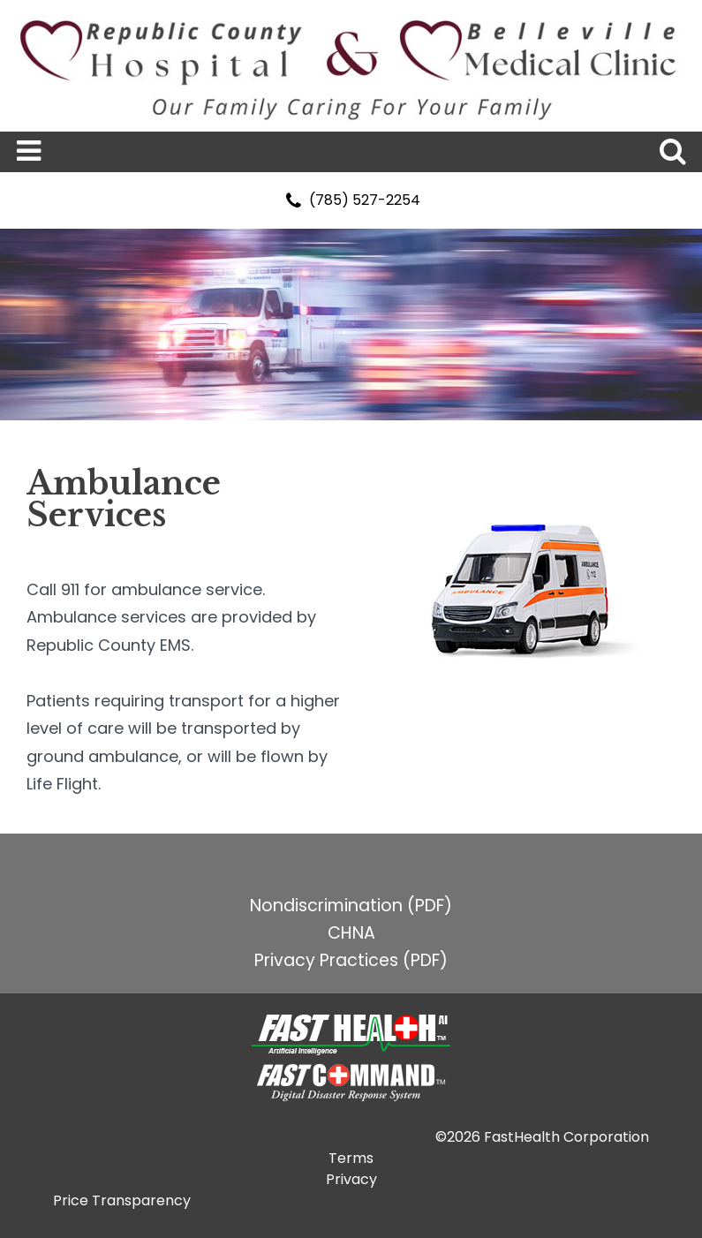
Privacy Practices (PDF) (351, 960)
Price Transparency (122, 1200)
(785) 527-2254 (351, 200)
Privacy (351, 1179)
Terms (351, 1158)
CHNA (351, 933)
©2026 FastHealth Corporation (542, 1137)
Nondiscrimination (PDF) (351, 905)
